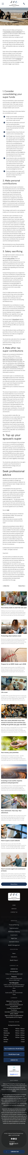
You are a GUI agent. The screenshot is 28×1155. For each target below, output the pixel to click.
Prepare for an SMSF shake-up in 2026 (13, 664)
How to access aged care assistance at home (13, 870)
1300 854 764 (14, 969)
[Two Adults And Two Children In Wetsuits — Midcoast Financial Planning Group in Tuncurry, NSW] (14, 77)
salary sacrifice (11, 258)
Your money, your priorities (10, 752)
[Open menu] (3, 4)
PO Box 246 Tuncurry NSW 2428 (14, 974)
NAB (8, 510)
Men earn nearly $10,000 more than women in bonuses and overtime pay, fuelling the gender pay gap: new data (13, 722)
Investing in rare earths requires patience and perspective (11, 782)
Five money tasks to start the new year (14, 608)
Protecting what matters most (11, 636)
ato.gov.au (19, 58)
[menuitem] (14, 906)
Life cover (4, 692)
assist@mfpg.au (14, 971)
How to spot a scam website (10, 841)
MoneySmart (15, 319)
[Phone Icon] (24, 4)
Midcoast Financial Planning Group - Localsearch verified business (14, 1071)
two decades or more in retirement (13, 31)
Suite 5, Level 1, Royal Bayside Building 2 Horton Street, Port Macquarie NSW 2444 (14, 986)
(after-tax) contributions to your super (12, 359)
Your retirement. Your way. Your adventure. (11, 812)
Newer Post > (21, 585)
